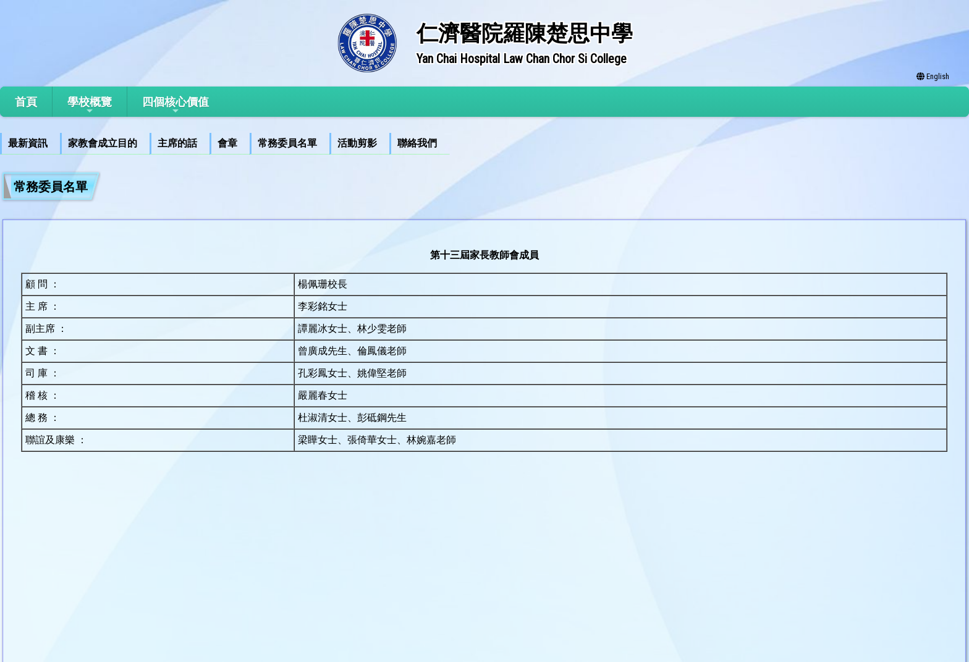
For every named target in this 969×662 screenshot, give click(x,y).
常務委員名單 (287, 143)
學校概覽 (89, 105)
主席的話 (177, 143)
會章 (227, 143)
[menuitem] (30, 144)
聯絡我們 (417, 143)
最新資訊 (28, 143)
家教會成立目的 (102, 143)
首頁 (26, 101)
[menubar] (224, 144)
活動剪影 (357, 143)
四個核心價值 (175, 105)
